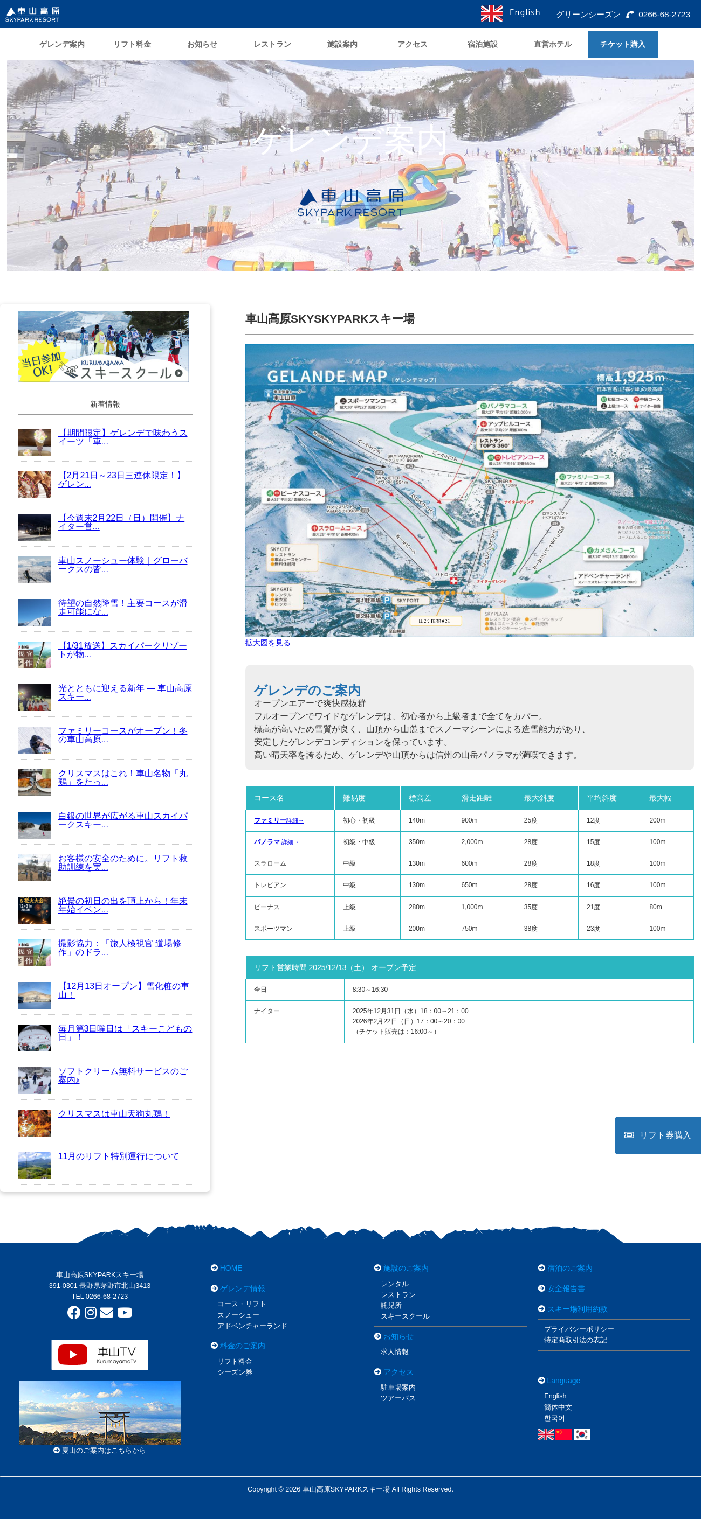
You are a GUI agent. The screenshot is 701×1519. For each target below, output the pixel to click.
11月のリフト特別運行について (99, 1156)
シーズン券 (234, 1372)
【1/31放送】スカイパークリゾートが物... (102, 650)
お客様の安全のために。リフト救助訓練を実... (103, 863)
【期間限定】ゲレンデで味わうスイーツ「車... (103, 437)
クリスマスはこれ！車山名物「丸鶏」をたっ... (103, 777)
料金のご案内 (242, 1345)
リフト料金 (234, 1361)
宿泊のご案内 (570, 1268)
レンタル (395, 1284)
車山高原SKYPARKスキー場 (100, 1275)
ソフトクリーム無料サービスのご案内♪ (103, 1075)
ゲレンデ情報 (242, 1288)
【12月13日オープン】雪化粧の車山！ (104, 990)
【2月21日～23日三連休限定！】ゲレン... (102, 480)
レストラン (398, 1295)
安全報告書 (566, 1288)
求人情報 (395, 1352)
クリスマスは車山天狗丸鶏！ (94, 1113)
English (524, 12)
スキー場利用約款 (577, 1309)
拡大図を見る (268, 642)
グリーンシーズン (586, 14)
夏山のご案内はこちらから (100, 1450)
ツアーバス (398, 1398)
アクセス (398, 1372)
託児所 (391, 1305)
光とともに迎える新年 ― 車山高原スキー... (105, 692)
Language (564, 1380)
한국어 (554, 1418)
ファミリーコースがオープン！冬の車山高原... (103, 735)
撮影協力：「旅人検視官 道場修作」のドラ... (99, 948)
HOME (231, 1268)
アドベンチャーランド (252, 1326)
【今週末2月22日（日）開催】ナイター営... (101, 522)
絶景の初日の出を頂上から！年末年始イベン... (103, 905)
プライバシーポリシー (579, 1329)
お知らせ (398, 1336)
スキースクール (405, 1316)
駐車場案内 (398, 1387)
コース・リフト (241, 1304)
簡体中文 (558, 1407)
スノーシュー (238, 1315)
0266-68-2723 (658, 14)
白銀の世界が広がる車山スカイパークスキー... (103, 820)
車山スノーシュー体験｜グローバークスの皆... (103, 565)
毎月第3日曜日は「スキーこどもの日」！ (105, 1033)
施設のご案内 (406, 1268)
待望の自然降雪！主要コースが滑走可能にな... (103, 607)
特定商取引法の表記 (575, 1340)
